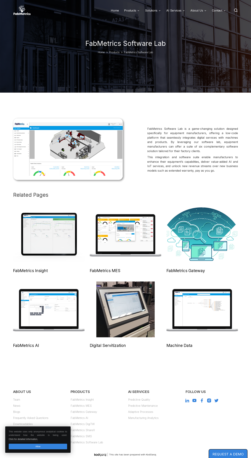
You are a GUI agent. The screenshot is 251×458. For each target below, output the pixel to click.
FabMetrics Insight (30, 270)
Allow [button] (37, 446)
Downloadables (23, 424)
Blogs (16, 412)
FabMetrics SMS (81, 436)
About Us (196, 10)
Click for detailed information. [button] (23, 439)
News (16, 405)
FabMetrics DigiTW (83, 424)
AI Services (173, 10)
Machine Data (179, 345)
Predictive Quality (139, 399)
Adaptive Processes (140, 412)
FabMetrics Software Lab (87, 442)
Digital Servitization (108, 345)
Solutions (151, 10)
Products (130, 10)
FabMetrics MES (105, 270)
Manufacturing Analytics (143, 418)
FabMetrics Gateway (185, 270)
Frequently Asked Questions (30, 418)
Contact (217, 10)
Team (16, 399)
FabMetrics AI (26, 345)
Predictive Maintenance (143, 405)
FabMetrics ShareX (83, 430)
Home (101, 52)
